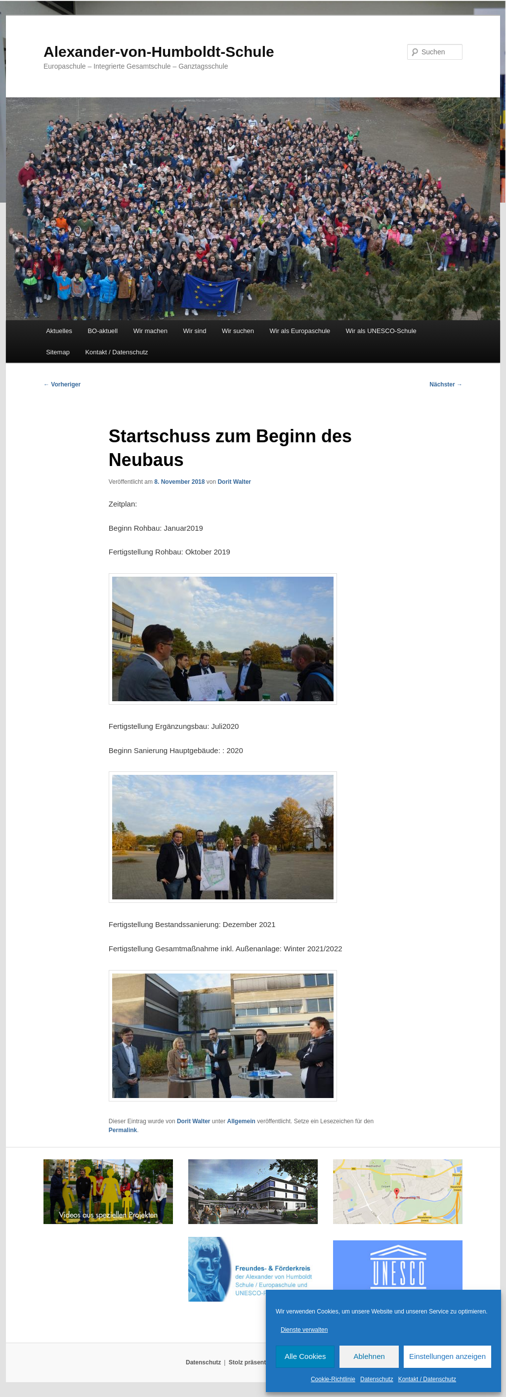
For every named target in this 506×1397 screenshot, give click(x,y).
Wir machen (150, 331)
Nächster (446, 384)
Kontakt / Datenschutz (427, 1379)
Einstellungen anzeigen (447, 1356)
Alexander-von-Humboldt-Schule (158, 51)
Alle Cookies (305, 1356)
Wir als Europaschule (299, 331)
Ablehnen (368, 1356)
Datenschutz (376, 1379)
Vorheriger (62, 384)
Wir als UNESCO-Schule (381, 331)
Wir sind (195, 331)
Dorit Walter (234, 481)
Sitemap (58, 352)
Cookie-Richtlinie (333, 1379)
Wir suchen (238, 331)
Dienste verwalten (304, 1329)
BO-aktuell (102, 331)
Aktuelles (59, 331)
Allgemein (241, 1121)
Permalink (123, 1130)
